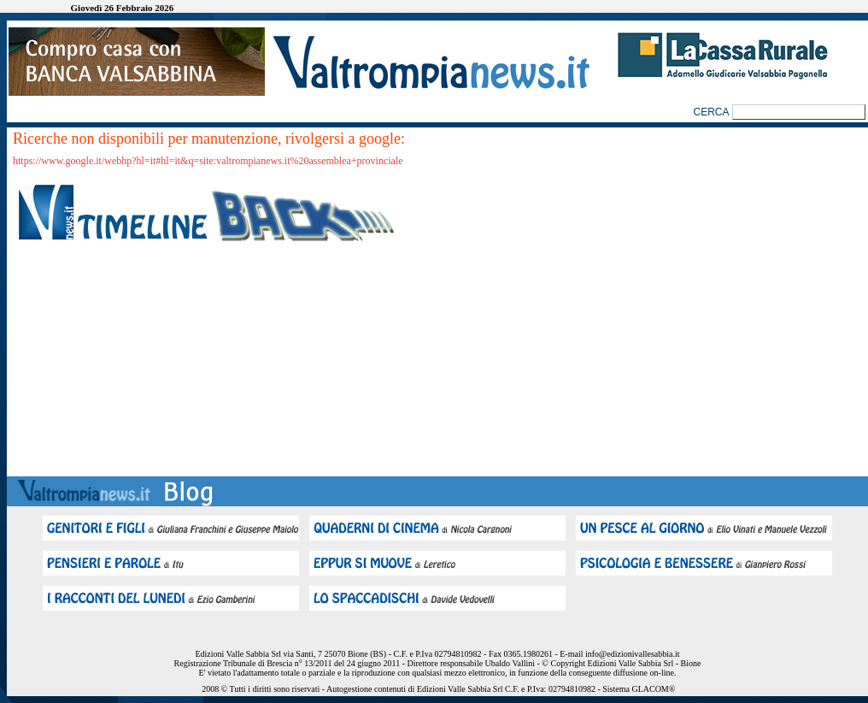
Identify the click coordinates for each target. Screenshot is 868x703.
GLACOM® (653, 689)
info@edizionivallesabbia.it (632, 654)
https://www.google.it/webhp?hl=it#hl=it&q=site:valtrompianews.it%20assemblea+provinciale (208, 161)
